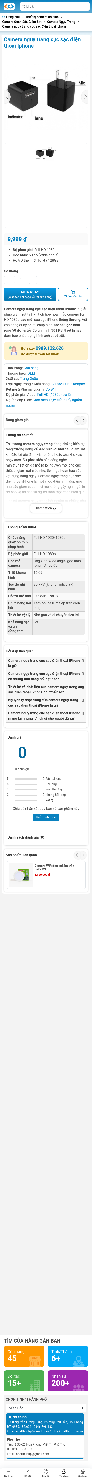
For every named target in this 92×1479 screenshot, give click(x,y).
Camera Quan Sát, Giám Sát (21, 22)
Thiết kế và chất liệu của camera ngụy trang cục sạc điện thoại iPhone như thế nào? (46, 689)
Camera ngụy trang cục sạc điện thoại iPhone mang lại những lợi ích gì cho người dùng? (44, 716)
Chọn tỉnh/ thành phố (26, 1399)
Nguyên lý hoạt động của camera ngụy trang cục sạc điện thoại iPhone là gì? (43, 702)
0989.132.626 (50, 348)
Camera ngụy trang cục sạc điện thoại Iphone (34, 27)
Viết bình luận (46, 817)
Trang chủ (11, 17)
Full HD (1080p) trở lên (55, 395)
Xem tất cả (46, 508)
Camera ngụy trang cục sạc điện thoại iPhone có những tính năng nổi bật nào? (44, 676)
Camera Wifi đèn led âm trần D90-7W (54, 867)
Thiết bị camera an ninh (42, 17)
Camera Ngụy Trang (61, 22)
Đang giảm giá (17, 420)
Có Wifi (50, 389)
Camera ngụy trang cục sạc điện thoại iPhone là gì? (44, 663)
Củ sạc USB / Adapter (68, 384)
